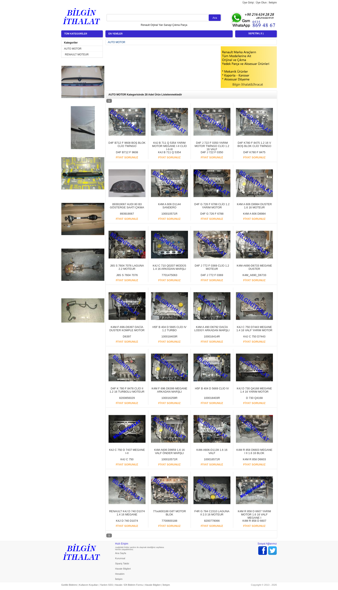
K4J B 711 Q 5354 (169, 152)
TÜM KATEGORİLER (75, 33)
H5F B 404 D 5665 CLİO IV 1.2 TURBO (169, 328)
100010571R (169, 213)
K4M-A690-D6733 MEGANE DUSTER (254, 267)
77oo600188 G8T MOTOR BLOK (169, 513)
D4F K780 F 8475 (254, 152)
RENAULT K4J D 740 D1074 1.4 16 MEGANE (127, 513)
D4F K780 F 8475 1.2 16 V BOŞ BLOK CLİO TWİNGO (254, 144)
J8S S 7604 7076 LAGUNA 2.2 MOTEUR (127, 267)
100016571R (212, 459)
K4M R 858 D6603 (254, 459)
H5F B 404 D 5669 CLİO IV (212, 388)
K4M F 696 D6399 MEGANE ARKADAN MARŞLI (169, 390)
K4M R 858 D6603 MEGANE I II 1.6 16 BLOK (254, 451)
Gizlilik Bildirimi (69, 585)
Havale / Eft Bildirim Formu (129, 585)
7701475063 (169, 275)
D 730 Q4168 (254, 398)
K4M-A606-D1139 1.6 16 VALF (211, 451)
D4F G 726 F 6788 (212, 213)
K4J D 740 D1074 (127, 520)
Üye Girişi (248, 2)
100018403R (169, 336)
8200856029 (127, 398)
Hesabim (119, 574)
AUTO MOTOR (72, 48)
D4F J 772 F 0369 (212, 275)
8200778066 (212, 520)
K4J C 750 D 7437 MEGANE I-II (127, 451)
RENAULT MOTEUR (77, 54)
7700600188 (169, 520)
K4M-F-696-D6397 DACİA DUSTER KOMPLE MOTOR (126, 328)
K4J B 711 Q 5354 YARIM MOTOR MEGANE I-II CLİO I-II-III (169, 146)
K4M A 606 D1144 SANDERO (169, 206)
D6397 (127, 336)
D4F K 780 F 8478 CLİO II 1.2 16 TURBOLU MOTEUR (127, 390)
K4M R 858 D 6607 (254, 520)
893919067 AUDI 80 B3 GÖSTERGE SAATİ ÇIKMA (127, 206)
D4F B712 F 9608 (127, 152)
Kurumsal (120, 558)
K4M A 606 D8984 (254, 213)
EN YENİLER (115, 33)
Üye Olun (261, 2)
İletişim (273, 2)
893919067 (127, 213)
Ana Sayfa (120, 553)
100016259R (169, 398)
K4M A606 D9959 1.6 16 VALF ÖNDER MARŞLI (169, 451)
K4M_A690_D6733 (254, 275)
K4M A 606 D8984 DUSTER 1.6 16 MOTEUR (254, 206)
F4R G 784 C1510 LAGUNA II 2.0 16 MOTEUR (212, 513)
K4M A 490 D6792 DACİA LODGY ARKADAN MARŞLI (211, 328)
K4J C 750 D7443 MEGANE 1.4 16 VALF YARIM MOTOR (254, 328)
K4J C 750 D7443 (254, 336)
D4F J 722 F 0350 (212, 152)
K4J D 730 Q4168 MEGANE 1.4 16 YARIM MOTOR (254, 390)
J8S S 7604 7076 (127, 275)
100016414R (212, 336)
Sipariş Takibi (122, 563)
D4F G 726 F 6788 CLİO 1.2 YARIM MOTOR (211, 206)
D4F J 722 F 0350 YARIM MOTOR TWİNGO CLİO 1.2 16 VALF (212, 146)
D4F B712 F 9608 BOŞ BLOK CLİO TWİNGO (127, 144)
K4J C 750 (127, 459)
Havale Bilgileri (123, 568)
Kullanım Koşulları (88, 585)
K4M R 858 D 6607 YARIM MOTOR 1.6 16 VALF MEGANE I (254, 514)
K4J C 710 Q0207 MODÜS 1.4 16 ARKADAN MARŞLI (169, 267)
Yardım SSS (106, 585)
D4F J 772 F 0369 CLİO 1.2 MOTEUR (212, 267)
